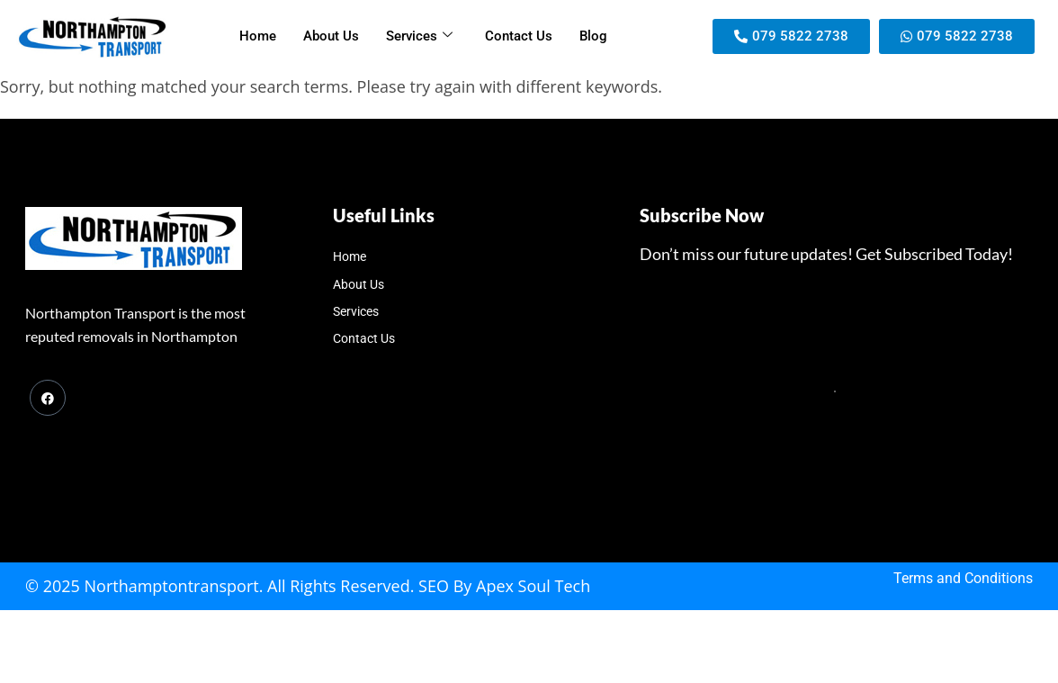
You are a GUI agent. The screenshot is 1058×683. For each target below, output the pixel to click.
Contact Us (518, 36)
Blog (593, 36)
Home (257, 36)
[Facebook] (48, 398)
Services (419, 36)
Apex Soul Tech (533, 586)
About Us (331, 36)
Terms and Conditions (963, 578)
